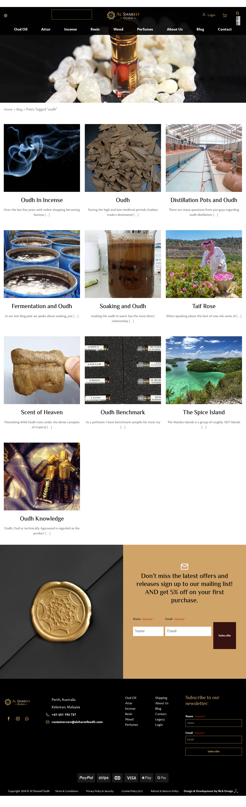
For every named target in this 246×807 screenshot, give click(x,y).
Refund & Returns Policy (67, 802)
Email (171, 625)
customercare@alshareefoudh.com (80, 727)
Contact (224, 35)
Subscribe (219, 641)
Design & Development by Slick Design (205, 799)
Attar (46, 35)
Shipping (161, 703)
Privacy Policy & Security (100, 797)
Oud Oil (21, 35)
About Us (175, 35)
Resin (95, 35)
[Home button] (123, 18)
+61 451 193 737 (65, 720)
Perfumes (145, 35)
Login (211, 18)
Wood (119, 35)
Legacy (160, 725)
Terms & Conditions (65, 797)
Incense (71, 35)
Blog (200, 35)
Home (9, 109)
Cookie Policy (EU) (134, 797)
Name (143, 625)
